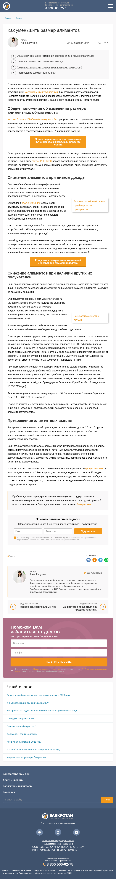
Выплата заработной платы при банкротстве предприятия (89, 205)
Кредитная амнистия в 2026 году (24, 741)
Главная (8, 18)
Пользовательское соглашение (58, 844)
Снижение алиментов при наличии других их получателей (49, 67)
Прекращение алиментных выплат (36, 72)
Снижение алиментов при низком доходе (40, 61)
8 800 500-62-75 (56, 8)
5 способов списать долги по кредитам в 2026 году (33, 749)
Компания (9, 792)
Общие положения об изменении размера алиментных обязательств (55, 56)
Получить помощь (59, 662)
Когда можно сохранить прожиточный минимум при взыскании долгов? (58, 261)
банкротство (84, 504)
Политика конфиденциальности (58, 840)
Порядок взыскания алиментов (37, 607)
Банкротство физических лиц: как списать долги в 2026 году (38, 695)
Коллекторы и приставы (17, 786)
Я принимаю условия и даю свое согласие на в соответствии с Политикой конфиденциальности (56, 539)
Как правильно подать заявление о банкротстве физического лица (42, 710)
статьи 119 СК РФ (42, 161)
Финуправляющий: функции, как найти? (27, 703)
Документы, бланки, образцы (22, 734)
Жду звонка (88, 531)
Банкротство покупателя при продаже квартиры (80, 608)
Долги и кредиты (13, 780)
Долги (11, 556)
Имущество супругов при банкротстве (26, 757)
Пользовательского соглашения (48, 538)
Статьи (19, 18)
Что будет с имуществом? (20, 718)
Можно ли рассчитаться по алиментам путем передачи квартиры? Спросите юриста (58, 142)
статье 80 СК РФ (31, 203)
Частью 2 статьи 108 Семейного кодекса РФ (32, 119)
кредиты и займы (95, 468)
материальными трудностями (41, 92)
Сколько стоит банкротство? (22, 726)
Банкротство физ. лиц (16, 774)
